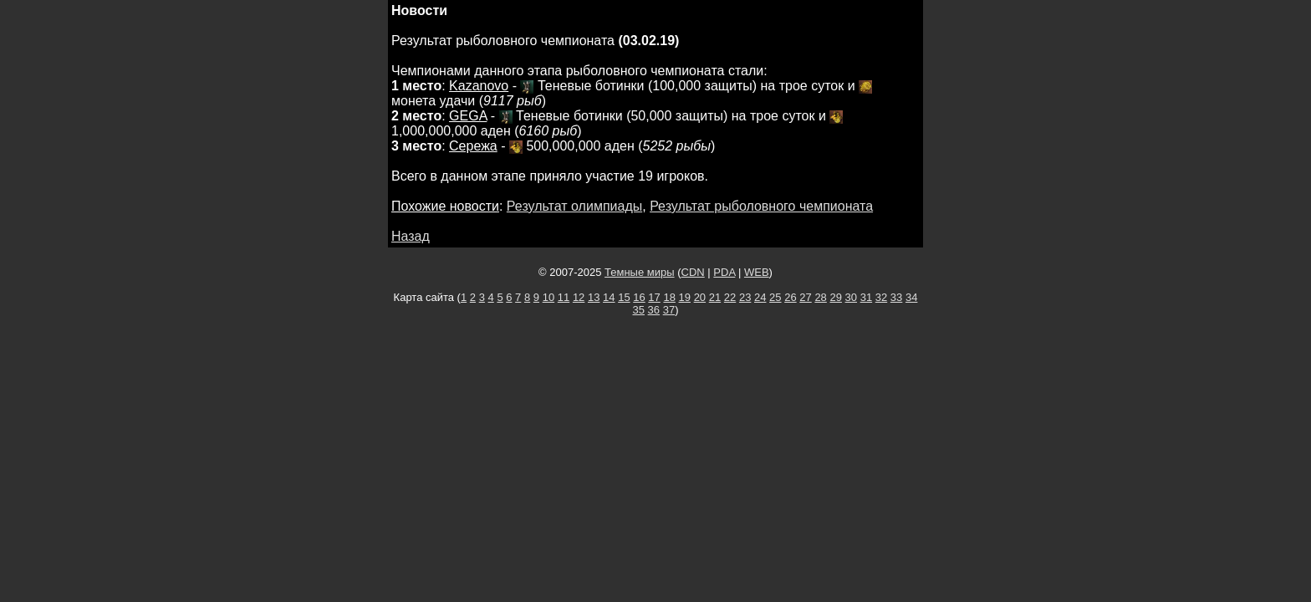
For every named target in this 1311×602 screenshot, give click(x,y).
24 (760, 297)
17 (654, 297)
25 (775, 297)
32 (881, 297)
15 (624, 297)
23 (745, 297)
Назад (410, 236)
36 (654, 310)
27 (805, 297)
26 (790, 297)
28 (820, 297)
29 (835, 297)
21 (715, 297)
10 (548, 297)
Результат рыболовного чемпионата (761, 206)
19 (685, 297)
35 (639, 310)
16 (639, 297)
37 (669, 310)
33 (896, 297)
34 (911, 297)
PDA (724, 272)
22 (730, 297)
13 (593, 297)
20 (700, 297)
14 (609, 297)
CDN (693, 272)
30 (851, 297)
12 (578, 297)
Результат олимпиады (574, 206)
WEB (756, 272)
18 (669, 297)
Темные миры (639, 272)
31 (866, 297)
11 (563, 297)
